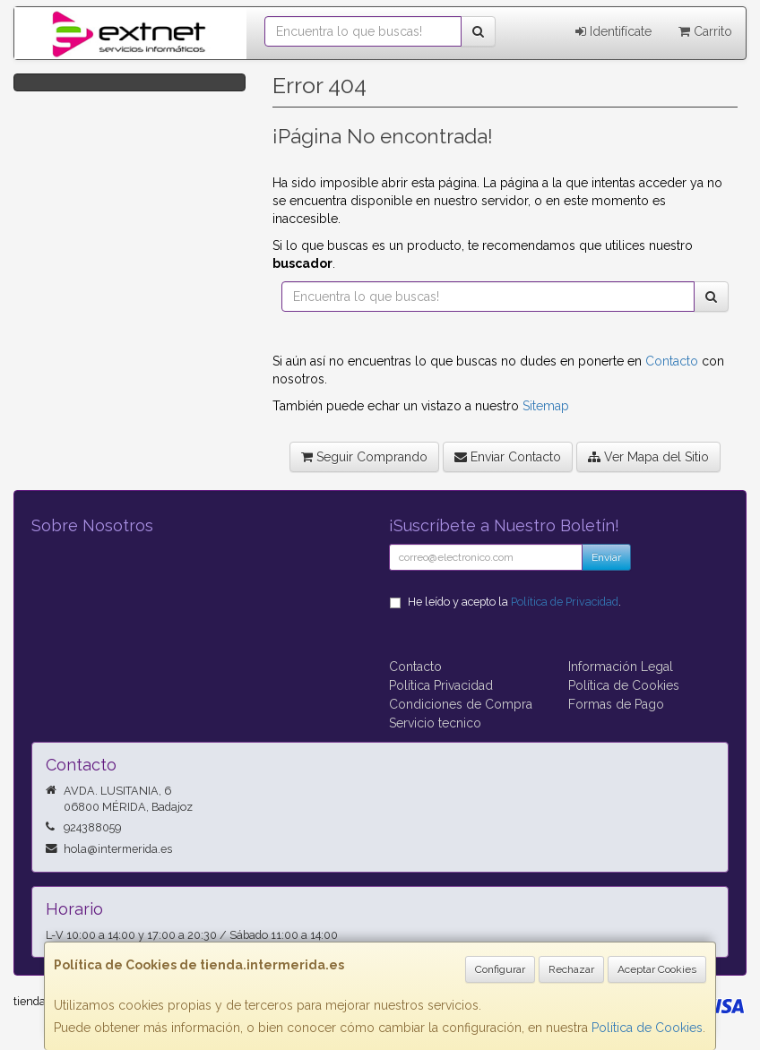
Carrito (705, 31)
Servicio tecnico (435, 723)
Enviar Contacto (507, 457)
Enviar (606, 557)
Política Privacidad (441, 685)
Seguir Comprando (364, 457)
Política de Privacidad (564, 601)
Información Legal (620, 666)
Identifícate (613, 31)
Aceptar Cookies (657, 969)
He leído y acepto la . (514, 601)
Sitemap (545, 406)
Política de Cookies (647, 1027)
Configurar (500, 969)
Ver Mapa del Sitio (648, 457)
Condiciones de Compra (460, 704)
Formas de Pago (616, 704)
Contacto (671, 361)
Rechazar (571, 969)
